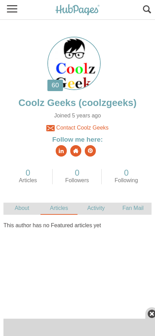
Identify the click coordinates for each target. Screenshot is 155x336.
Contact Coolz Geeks (77, 128)
